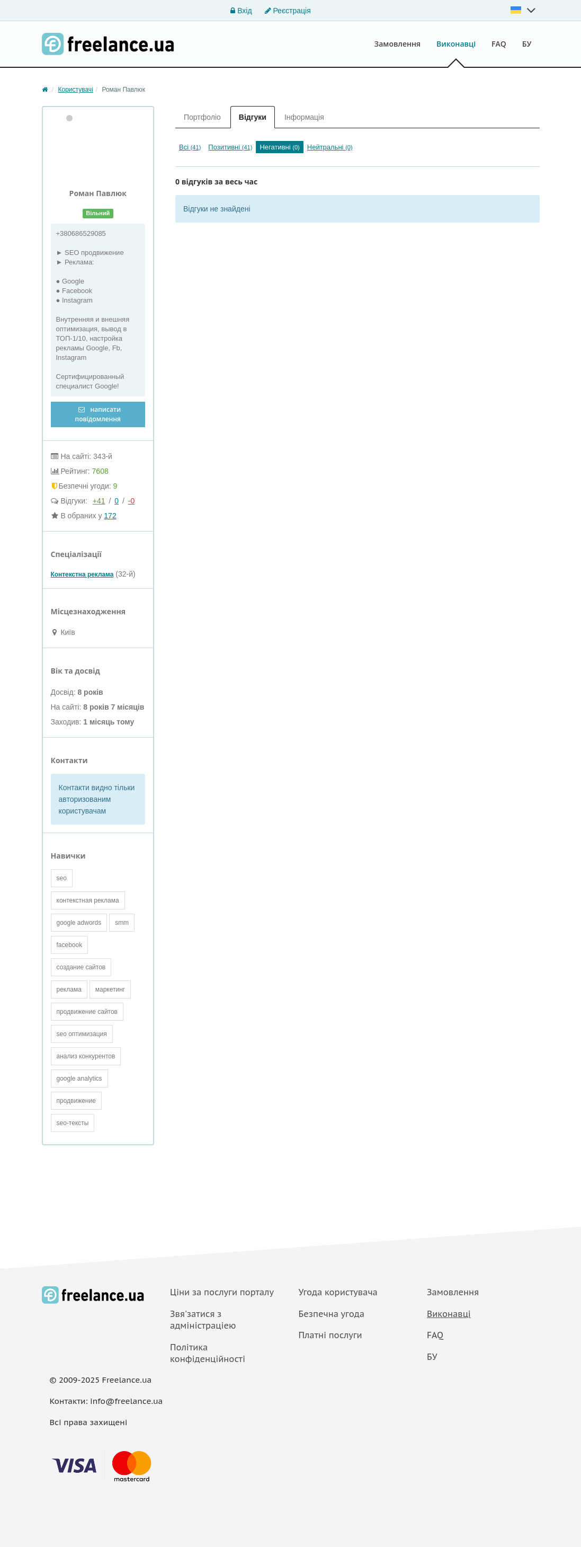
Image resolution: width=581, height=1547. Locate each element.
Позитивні (230, 147)
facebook (70, 945)
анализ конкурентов (86, 1056)
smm (122, 922)
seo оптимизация (82, 1034)
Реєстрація (288, 10)
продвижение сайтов (87, 1011)
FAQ (498, 44)
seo (62, 878)
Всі (190, 147)
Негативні (279, 147)
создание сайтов (81, 967)
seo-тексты (73, 1123)
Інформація (304, 117)
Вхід (241, 10)
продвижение (76, 1100)
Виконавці (456, 44)
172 (110, 515)
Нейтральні (330, 147)
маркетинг (110, 989)
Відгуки (252, 117)
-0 (131, 501)
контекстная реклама (88, 900)
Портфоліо (202, 117)
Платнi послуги (330, 1335)
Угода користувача (338, 1292)
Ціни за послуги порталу (222, 1292)
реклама (69, 989)
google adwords (79, 922)
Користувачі (75, 89)
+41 (99, 501)
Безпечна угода (331, 1314)
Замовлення (397, 44)
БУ (527, 44)
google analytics (79, 1078)
